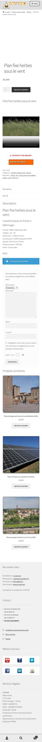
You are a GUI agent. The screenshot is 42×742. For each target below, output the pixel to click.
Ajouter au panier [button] (21, 413)
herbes (5, 165)
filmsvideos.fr (18, 569)
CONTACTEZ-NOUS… (19, 149)
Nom (7, 309)
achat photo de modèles (27, 163)
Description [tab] (7, 176)
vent (9, 165)
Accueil (7, 12)
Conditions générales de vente (17, 617)
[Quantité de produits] (6, 77)
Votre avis (9, 278)
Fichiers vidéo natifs (18, 12)
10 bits (13, 163)
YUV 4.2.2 (15, 165)
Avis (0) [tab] (5, 183)
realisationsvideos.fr (21, 566)
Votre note (10, 272)
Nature (29, 12)
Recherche (21, 738)
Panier (7, 626)
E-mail (8, 319)
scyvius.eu (17, 563)
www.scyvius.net (19, 572)
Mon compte (10, 622)
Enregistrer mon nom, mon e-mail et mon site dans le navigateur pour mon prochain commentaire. (20, 333)
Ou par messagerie (11, 608)
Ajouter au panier (21, 77)
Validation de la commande (13, 726)
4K (17, 163)
